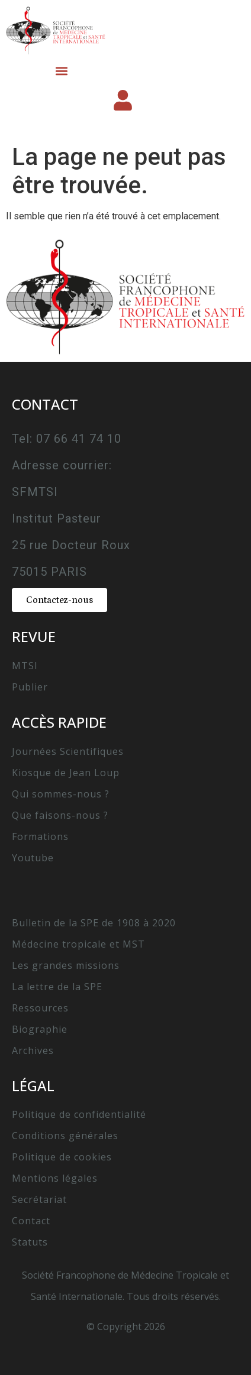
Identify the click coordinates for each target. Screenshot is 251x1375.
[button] (61, 70)
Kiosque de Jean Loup (66, 772)
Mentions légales (55, 1178)
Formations (40, 836)
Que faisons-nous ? (60, 815)
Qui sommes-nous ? (61, 793)
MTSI (25, 665)
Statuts (30, 1241)
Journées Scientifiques (68, 751)
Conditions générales (65, 1135)
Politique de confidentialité (79, 1114)
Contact (31, 1220)
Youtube (33, 857)
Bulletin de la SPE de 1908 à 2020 (94, 922)
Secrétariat (39, 1199)
